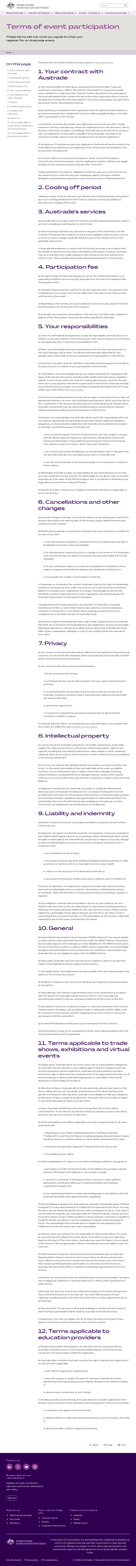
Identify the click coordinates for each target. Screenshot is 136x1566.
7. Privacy (12, 102)
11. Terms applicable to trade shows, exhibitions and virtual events (20, 125)
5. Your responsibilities (19, 90)
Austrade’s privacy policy (84, 727)
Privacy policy (31, 1560)
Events (83, 13)
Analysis (78, 1515)
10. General (13, 118)
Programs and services (54, 1526)
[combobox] (112, 5)
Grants (45, 1522)
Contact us (95, 13)
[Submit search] (125, 5)
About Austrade (16, 13)
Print (122, 1445)
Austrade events (104, 63)
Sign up (12, 1498)
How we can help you (40, 13)
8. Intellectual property (19, 106)
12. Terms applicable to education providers (19, 135)
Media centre (81, 1523)
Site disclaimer (14, 1560)
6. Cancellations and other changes (17, 96)
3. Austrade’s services (18, 82)
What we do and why (21, 1515)
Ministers (15, 1523)
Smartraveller (76, 390)
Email (108, 1445)
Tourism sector (50, 1518)
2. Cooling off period (18, 78)
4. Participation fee (17, 86)
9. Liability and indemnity (14, 112)
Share (93, 1445)
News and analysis (66, 13)
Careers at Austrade (117, 13)
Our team (15, 1519)
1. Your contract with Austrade (18, 72)
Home (8, 53)
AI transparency (49, 1560)
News (76, 1519)
